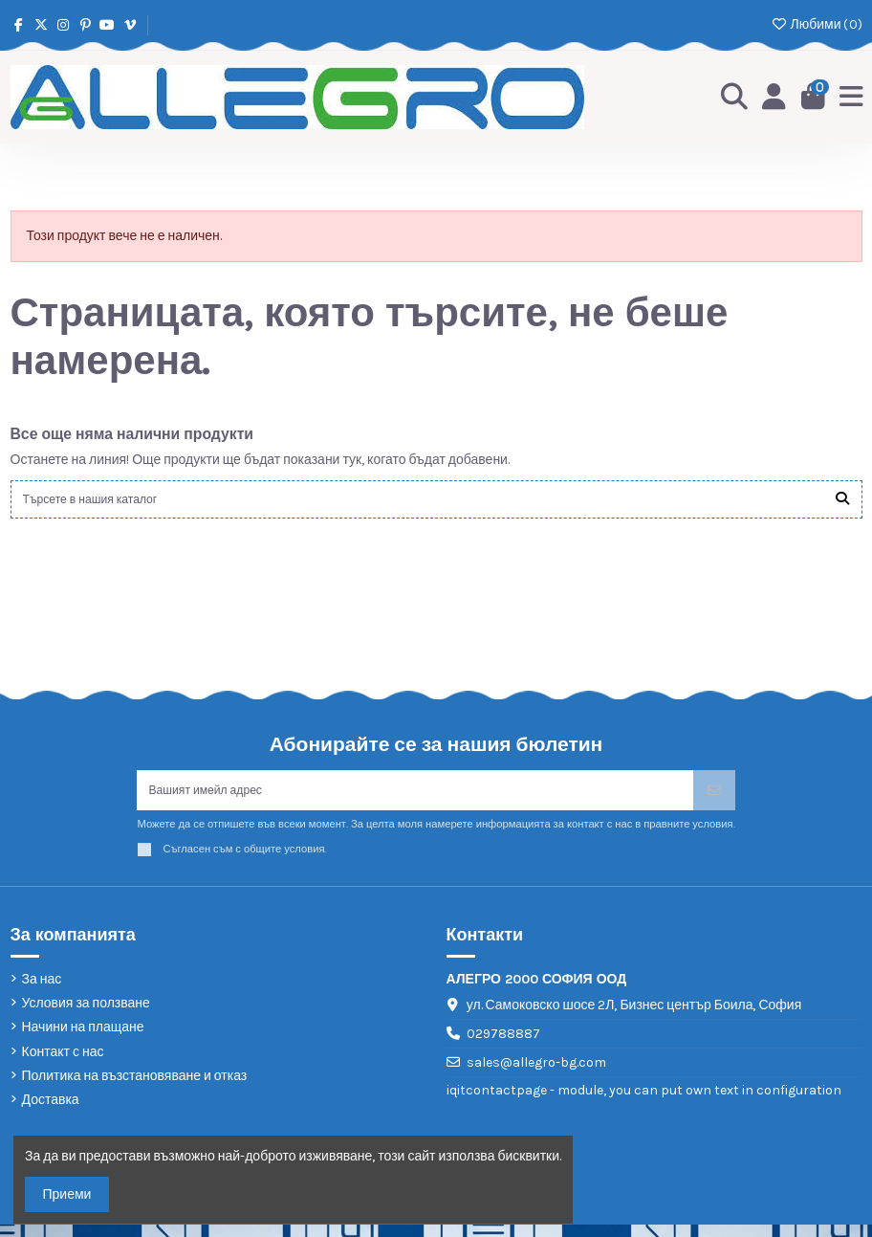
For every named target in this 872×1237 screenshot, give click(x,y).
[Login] (769, 97)
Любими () (816, 24)
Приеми (67, 1194)
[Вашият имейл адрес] (415, 799)
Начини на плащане (83, 1039)
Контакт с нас (63, 1063)
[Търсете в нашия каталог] (842, 501)
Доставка (50, 1111)
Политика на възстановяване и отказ (135, 1087)
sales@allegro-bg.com (536, 1075)
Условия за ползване (86, 1015)
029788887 (503, 1046)
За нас (42, 991)
